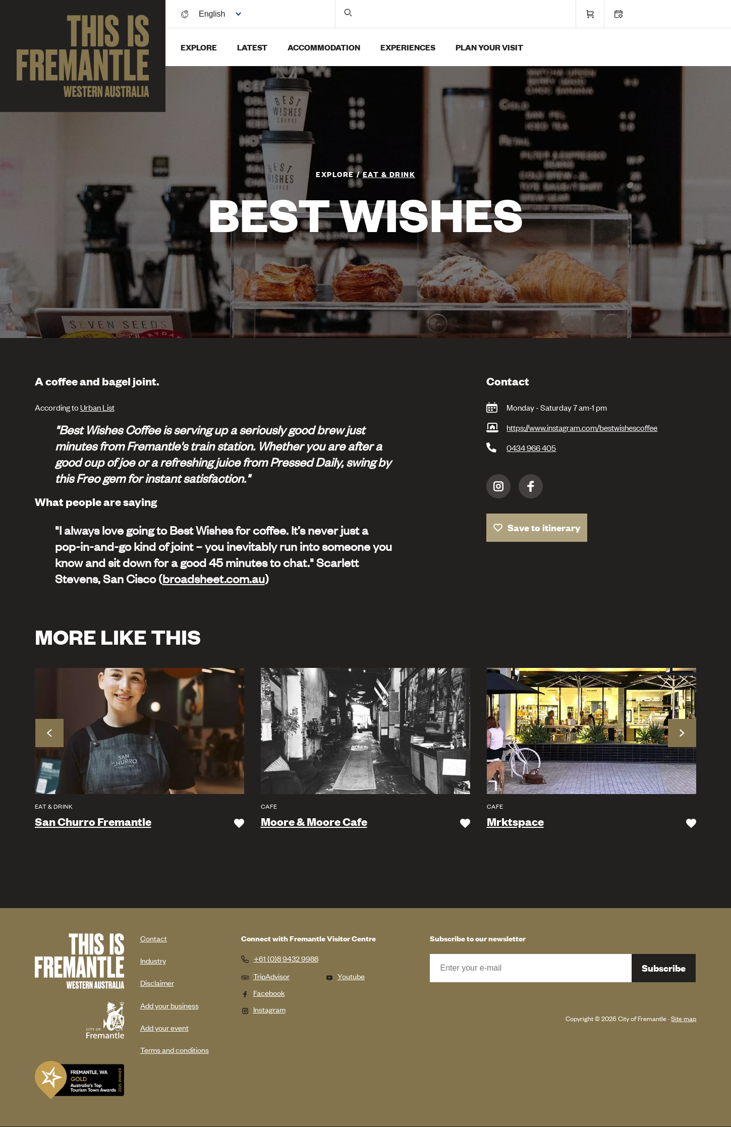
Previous (49, 733)
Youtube (345, 976)
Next (682, 733)
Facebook (531, 486)
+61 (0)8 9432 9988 (286, 958)
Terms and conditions (174, 1049)
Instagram (498, 486)
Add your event (164, 1027)
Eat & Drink (389, 173)
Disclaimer (157, 982)
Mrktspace (515, 822)
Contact (153, 938)
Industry (153, 960)
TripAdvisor (265, 976)
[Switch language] (217, 14)
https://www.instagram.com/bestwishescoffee (582, 427)
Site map (683, 1018)
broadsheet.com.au (213, 578)
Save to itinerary (544, 527)
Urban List (97, 407)
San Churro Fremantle (93, 822)
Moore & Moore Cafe (314, 822)
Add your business (169, 1005)
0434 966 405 (531, 447)
